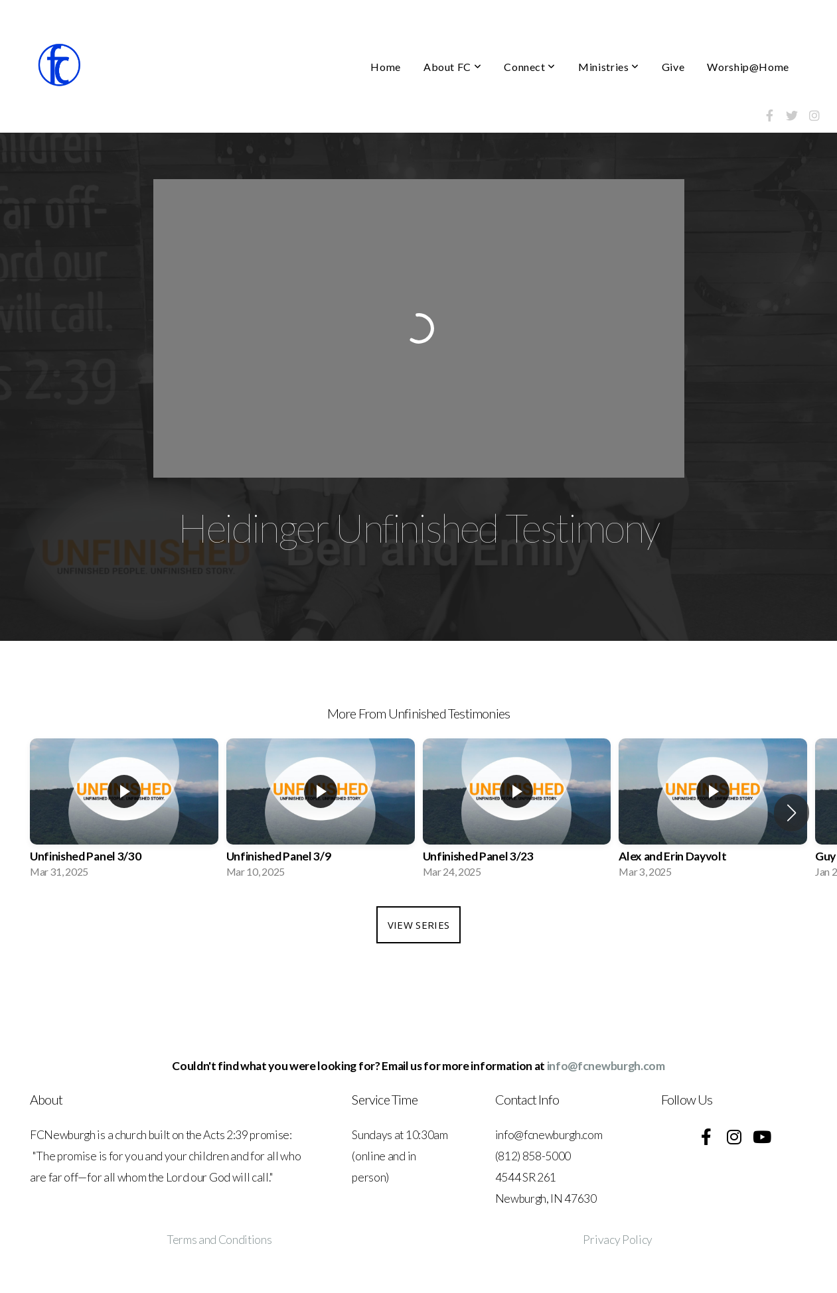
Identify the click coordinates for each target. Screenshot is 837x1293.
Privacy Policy (617, 1240)
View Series (418, 924)
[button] (791, 812)
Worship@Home (748, 66)
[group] (124, 812)
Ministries (608, 66)
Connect (530, 66)
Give (673, 66)
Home (385, 66)
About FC (452, 66)
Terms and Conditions (219, 1240)
